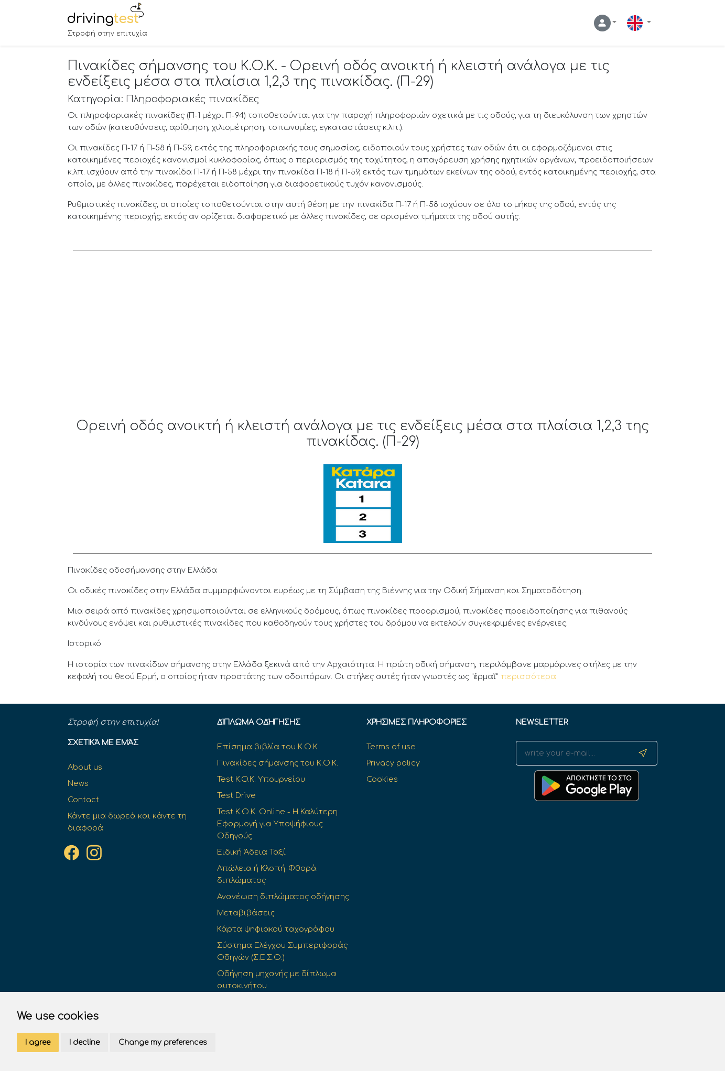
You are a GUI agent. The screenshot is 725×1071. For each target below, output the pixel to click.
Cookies (382, 779)
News (78, 783)
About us (85, 767)
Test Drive (236, 795)
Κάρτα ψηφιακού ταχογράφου (275, 929)
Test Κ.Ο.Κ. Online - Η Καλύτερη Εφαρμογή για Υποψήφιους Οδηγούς (277, 823)
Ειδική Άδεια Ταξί (251, 852)
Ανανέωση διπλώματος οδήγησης (283, 896)
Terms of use (391, 746)
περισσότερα (528, 676)
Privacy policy (393, 763)
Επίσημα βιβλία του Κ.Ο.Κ (267, 746)
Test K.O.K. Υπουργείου (261, 779)
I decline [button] (84, 1042)
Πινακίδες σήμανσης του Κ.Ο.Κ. (277, 763)
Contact (83, 799)
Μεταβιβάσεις (246, 913)
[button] (605, 23)
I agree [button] (37, 1042)
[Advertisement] (362, 339)
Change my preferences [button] (162, 1042)
